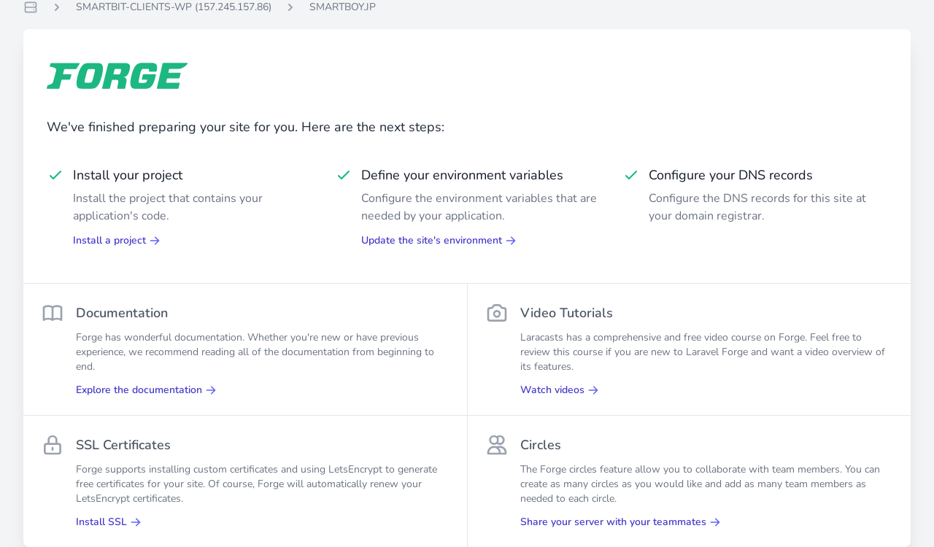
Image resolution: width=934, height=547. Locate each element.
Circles (540, 445)
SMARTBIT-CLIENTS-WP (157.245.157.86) (173, 7)
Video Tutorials (566, 313)
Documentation (122, 313)
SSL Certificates (123, 445)
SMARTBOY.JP (342, 7)
